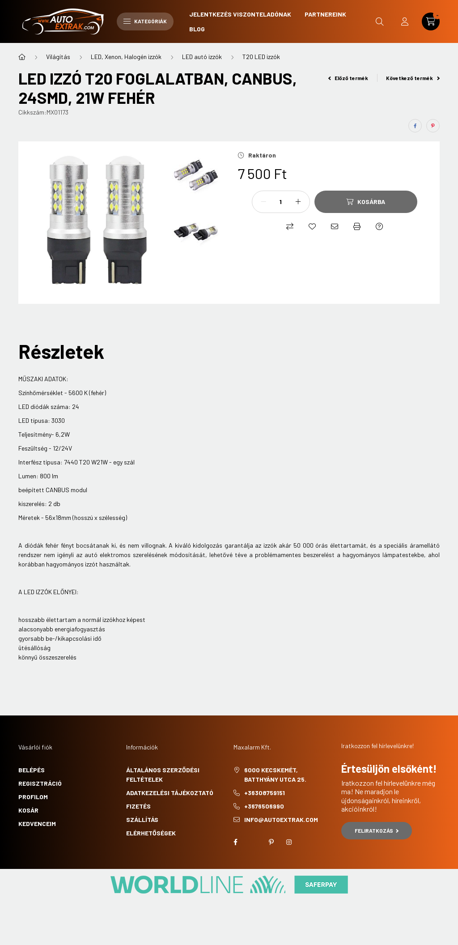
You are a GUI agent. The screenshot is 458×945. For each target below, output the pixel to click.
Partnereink (325, 14)
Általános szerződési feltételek (162, 774)
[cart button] (431, 21)
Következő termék (413, 78)
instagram (289, 842)
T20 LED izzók (261, 56)
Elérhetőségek (151, 833)
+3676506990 (264, 806)
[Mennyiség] (281, 202)
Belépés (31, 770)
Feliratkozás (377, 830)
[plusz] (298, 202)
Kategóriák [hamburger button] (145, 21)
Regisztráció (40, 783)
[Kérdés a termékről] (379, 226)
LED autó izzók (202, 56)
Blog (197, 29)
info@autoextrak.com (281, 819)
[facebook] (415, 125)
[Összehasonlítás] (290, 226)
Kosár (28, 810)
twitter (253, 842)
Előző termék (348, 78)
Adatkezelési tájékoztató (169, 792)
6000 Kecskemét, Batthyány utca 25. (275, 774)
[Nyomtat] (357, 226)
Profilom (33, 796)
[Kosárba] (365, 202)
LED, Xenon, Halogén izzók (126, 56)
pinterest (271, 842)
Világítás (58, 56)
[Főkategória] (21, 57)
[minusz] (263, 202)
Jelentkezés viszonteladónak (240, 14)
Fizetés (138, 806)
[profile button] (405, 21)
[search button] (380, 21)
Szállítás (142, 819)
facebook (235, 842)
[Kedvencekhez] (312, 226)
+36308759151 (264, 792)
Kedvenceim (37, 823)
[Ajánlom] (335, 226)
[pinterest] (433, 125)
